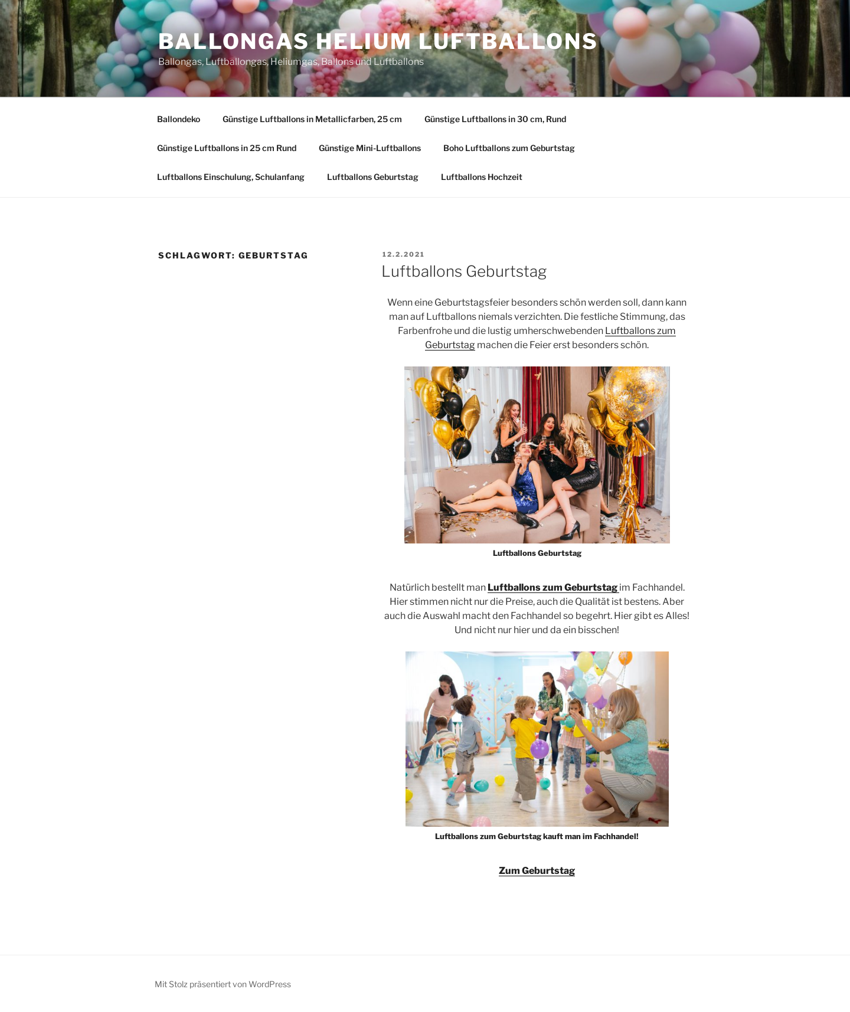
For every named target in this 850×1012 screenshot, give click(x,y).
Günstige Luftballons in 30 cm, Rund (495, 119)
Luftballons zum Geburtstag (553, 587)
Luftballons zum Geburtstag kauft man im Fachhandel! (537, 836)
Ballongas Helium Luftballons (378, 41)
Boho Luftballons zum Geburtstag (509, 148)
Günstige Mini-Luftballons (370, 148)
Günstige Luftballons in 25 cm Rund (226, 148)
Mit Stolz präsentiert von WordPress (223, 984)
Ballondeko (178, 119)
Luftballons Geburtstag (373, 177)
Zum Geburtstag (537, 870)
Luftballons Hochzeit (481, 177)
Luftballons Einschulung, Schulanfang (231, 177)
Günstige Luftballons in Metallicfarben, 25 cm (312, 119)
